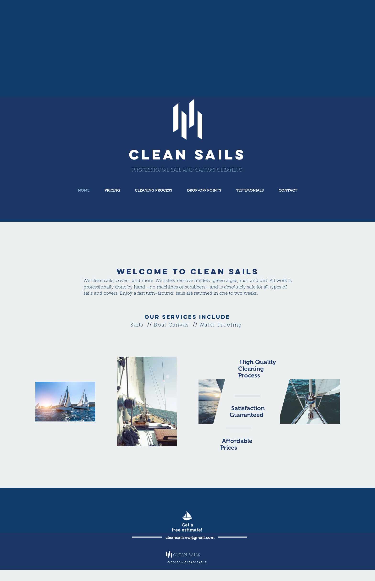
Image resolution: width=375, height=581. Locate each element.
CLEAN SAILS (187, 154)
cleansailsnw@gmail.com (190, 537)
